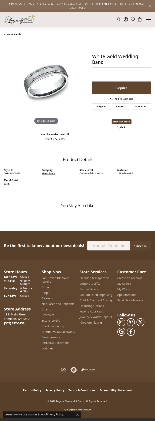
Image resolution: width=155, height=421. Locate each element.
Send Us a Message (130, 300)
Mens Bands (14, 34)
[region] (46, 84)
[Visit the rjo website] (63, 370)
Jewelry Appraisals (91, 311)
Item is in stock (121, 121)
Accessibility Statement (115, 390)
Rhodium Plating (53, 326)
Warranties (140, 106)
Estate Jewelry (51, 320)
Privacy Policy (54, 390)
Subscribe (140, 245)
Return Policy (32, 390)
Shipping (101, 106)
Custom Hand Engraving (95, 295)
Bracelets (48, 315)
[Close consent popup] (77, 414)
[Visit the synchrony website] (88, 370)
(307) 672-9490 (55, 138)
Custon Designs (89, 289)
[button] (118, 19)
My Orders (124, 283)
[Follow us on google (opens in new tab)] (121, 332)
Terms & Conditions (82, 390)
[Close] (150, 6)
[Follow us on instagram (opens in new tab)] (121, 322)
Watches (47, 348)
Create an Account (129, 278)
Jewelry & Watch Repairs (95, 317)
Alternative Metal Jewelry (58, 332)
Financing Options (91, 306)
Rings (45, 293)
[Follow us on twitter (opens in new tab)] (140, 322)
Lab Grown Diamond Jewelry (56, 279)
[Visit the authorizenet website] (74, 370)
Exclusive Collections (55, 343)
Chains (46, 309)
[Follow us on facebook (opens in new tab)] (131, 332)
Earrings (47, 298)
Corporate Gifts (89, 283)
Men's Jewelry (51, 337)
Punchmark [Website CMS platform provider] (84, 409)
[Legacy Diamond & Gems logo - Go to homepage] (19, 19)
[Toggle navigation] (148, 19)
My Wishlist (125, 289)
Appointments (126, 295)
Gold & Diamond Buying (95, 300)
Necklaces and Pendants (58, 304)
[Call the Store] (14, 323)
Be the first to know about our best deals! (44, 245)
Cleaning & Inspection (94, 278)
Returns (120, 106)
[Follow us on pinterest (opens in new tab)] (131, 322)
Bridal (46, 287)
